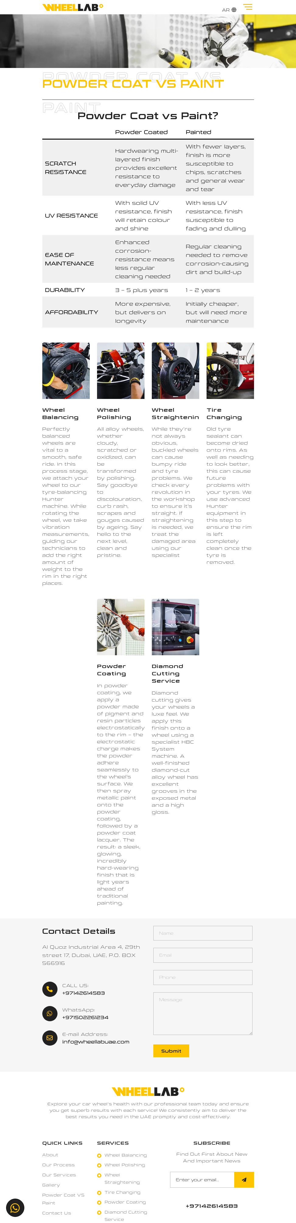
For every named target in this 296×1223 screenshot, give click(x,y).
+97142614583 (83, 993)
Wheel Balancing (126, 1155)
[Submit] (244, 1180)
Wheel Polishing (125, 1164)
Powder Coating (125, 1202)
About (50, 1154)
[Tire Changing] (230, 371)
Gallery (51, 1184)
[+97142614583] (212, 1206)
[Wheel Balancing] (66, 371)
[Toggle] (249, 7)
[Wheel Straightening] (175, 371)
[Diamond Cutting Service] (175, 627)
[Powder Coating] (121, 627)
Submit (171, 1051)
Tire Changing (123, 1192)
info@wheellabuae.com (96, 1042)
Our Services (59, 1174)
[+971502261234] (15, 1208)
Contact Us (56, 1213)
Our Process (58, 1164)
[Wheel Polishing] (121, 371)
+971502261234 (85, 1017)
